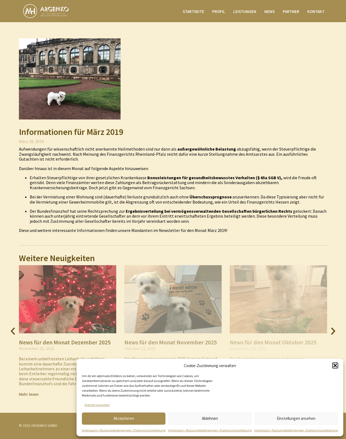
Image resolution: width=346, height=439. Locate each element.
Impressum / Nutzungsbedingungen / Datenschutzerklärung (123, 430)
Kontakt (315, 11)
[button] (335, 365)
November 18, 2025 (36, 348)
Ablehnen (210, 418)
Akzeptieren (124, 418)
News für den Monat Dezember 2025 (65, 342)
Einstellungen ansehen (296, 418)
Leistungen (244, 11)
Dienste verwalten (97, 405)
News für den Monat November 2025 (170, 342)
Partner (291, 11)
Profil (218, 11)
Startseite (193, 11)
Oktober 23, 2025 (140, 348)
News (269, 11)
